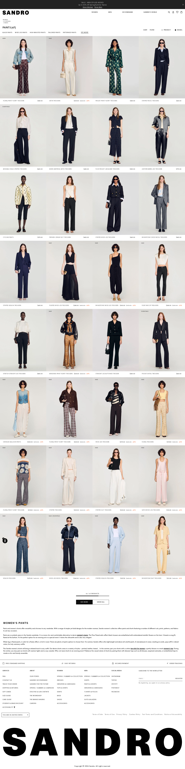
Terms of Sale (97, 714)
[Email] (160, 678)
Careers (33, 703)
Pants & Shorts (90, 684)
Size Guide (7, 695)
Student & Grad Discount (13, 703)
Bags (59, 695)
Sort (145, 30)
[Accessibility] (5, 540)
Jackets (87, 695)
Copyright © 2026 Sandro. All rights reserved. (92, 766)
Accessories (62, 703)
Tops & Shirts (62, 688)
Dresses (60, 680)
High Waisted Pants (38, 32)
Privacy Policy (121, 714)
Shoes (59, 699)
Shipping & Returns (10, 688)
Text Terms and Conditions (152, 714)
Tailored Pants (54, 32)
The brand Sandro (37, 699)
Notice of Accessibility (173, 714)
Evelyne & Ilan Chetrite (39, 691)
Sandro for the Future (39, 684)
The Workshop (36, 695)
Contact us (7, 680)
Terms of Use (110, 714)
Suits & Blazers (90, 699)
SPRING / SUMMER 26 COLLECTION (70, 676)
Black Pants (7, 32)
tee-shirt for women (138, 648)
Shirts (86, 680)
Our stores (34, 676)
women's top (168, 648)
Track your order (10, 684)
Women (5, 19)
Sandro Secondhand (38, 680)
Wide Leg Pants (21, 32)
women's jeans (82, 635)
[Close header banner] (183, 4)
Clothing (7, 21)
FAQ (4, 676)
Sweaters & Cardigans (66, 684)
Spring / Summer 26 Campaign (42, 688)
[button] (94, 13)
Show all (101, 602)
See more (84, 32)
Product (167, 30)
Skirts (59, 691)
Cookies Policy (134, 714)
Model (179, 30)
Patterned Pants (69, 32)
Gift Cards (7, 691)
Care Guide (7, 699)
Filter (152, 30)
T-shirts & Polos (91, 691)
